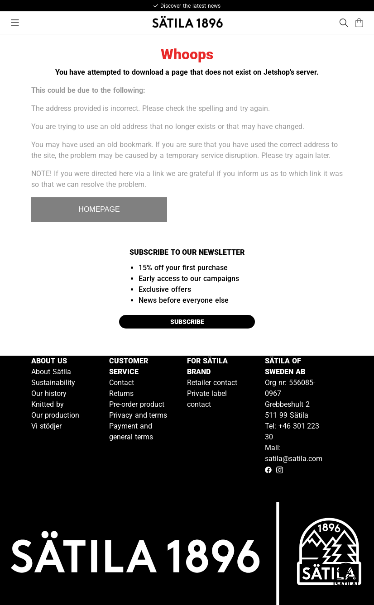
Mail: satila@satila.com (293, 453)
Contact (121, 382)
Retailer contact (212, 382)
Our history (49, 393)
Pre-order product (136, 404)
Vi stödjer (46, 426)
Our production (55, 415)
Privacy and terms (138, 415)
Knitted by (47, 404)
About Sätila (51, 371)
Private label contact (207, 399)
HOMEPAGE (99, 209)
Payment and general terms (131, 431)
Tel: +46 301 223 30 (292, 431)
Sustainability (53, 382)
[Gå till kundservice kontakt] (346, 577)
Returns (121, 393)
